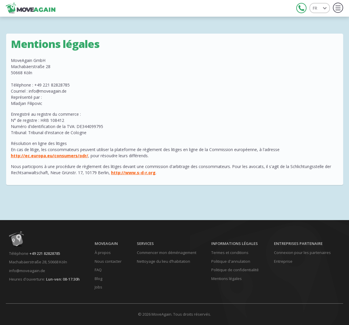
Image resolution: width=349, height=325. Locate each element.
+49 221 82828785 (44, 253)
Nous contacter (108, 261)
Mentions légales (226, 278)
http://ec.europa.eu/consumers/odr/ (49, 155)
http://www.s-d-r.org (133, 172)
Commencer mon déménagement (166, 252)
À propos (103, 252)
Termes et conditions (229, 252)
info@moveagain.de (27, 270)
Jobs (98, 287)
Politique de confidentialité (235, 269)
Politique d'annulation (230, 261)
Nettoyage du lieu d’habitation (163, 261)
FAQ (98, 269)
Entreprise (283, 261)
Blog (98, 278)
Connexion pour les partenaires (302, 252)
